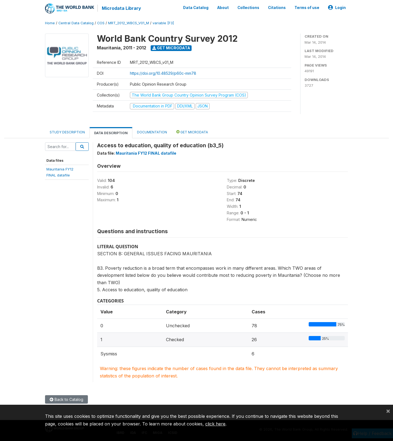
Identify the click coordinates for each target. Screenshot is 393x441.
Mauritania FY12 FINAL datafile (146, 153)
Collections (248, 7)
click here (215, 424)
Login (337, 7)
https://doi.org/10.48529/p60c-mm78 (163, 73)
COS (101, 23)
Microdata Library (121, 8)
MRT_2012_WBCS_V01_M (128, 23)
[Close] (388, 410)
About (223, 7)
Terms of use (306, 7)
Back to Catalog (66, 399)
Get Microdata (171, 48)
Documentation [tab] (152, 132)
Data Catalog (196, 7)
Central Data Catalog (76, 23)
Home (50, 23)
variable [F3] (163, 23)
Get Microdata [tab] (192, 132)
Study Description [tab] (67, 132)
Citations (277, 7)
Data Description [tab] (111, 133)
